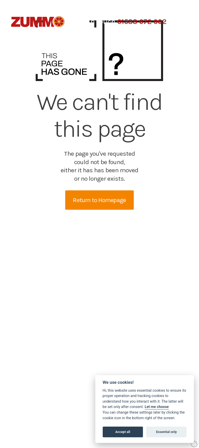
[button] (183, 22)
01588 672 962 (141, 21)
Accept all (122, 432)
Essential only (166, 432)
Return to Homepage (99, 200)
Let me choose (157, 407)
